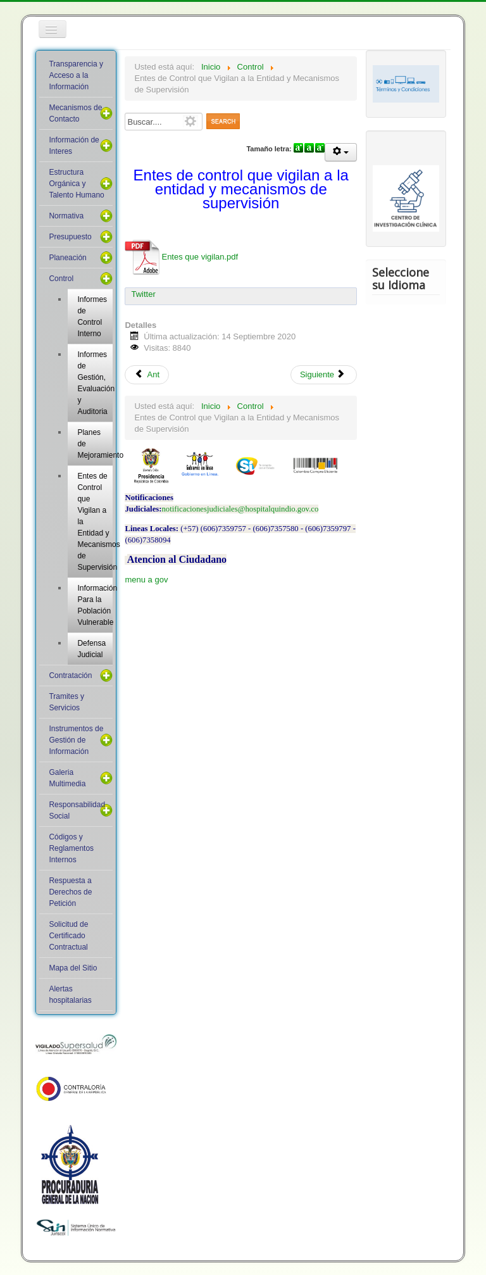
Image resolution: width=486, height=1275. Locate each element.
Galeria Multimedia (67, 778)
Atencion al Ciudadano (177, 559)
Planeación (67, 257)
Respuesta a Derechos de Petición (70, 892)
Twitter (143, 294)
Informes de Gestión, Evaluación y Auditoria (94, 383)
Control (61, 278)
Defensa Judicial (91, 649)
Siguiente (323, 374)
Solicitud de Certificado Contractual (68, 936)
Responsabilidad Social (77, 810)
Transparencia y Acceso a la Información (76, 75)
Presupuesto (70, 236)
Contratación (70, 675)
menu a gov (146, 579)
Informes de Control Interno (92, 316)
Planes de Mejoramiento (94, 444)
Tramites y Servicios (66, 702)
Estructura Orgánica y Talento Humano (76, 183)
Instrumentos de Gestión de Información (76, 740)
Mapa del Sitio (73, 968)
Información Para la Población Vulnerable (94, 605)
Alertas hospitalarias (70, 994)
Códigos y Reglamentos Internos (71, 848)
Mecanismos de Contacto (75, 113)
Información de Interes (74, 145)
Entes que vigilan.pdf (181, 256)
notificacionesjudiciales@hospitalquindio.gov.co (239, 509)
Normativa (66, 215)
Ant (146, 374)
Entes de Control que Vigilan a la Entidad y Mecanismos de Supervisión (94, 522)
